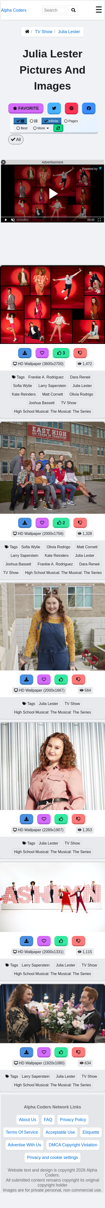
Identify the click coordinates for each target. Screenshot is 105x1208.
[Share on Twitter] (54, 108)
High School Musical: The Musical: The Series (52, 411)
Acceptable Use (60, 1132)
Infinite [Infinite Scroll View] (51, 121)
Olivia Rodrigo (81, 394)
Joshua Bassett (41, 403)
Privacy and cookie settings (52, 1157)
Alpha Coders (13, 10)
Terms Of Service (22, 1132)
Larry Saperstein (52, 386)
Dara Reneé (80, 377)
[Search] (73, 10)
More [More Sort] (41, 128)
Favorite (26, 108)
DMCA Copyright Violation (73, 1145)
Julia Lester (69, 31)
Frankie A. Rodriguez (46, 377)
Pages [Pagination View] (71, 121)
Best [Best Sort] (21, 128)
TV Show (43, 31)
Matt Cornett (52, 394)
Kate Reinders (24, 394)
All (16, 139)
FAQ (48, 1119)
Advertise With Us (24, 1145)
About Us (27, 1119)
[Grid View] (20, 121)
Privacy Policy (73, 1119)
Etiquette (91, 1132)
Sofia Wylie (22, 386)
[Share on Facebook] (88, 108)
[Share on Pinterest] (71, 108)
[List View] (33, 121)
